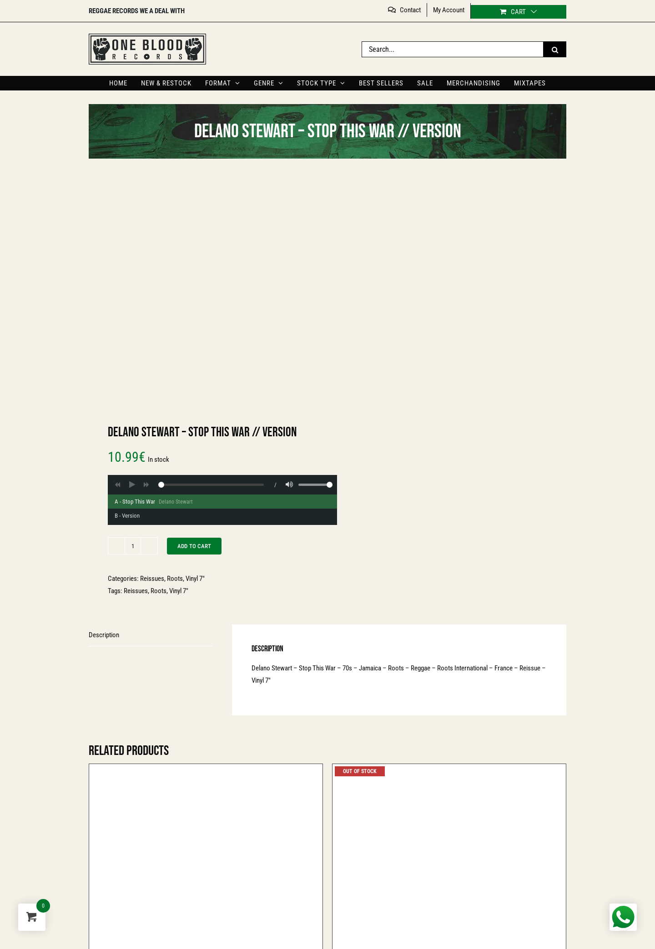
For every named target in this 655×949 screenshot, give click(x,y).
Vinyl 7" (178, 591)
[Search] (555, 49)
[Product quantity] (133, 546)
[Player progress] (211, 484)
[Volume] (289, 484)
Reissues (152, 578)
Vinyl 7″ (195, 578)
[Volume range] (315, 484)
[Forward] (146, 484)
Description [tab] (104, 635)
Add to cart (194, 546)
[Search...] (453, 49)
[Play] (132, 484)
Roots (175, 578)
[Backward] (117, 484)
